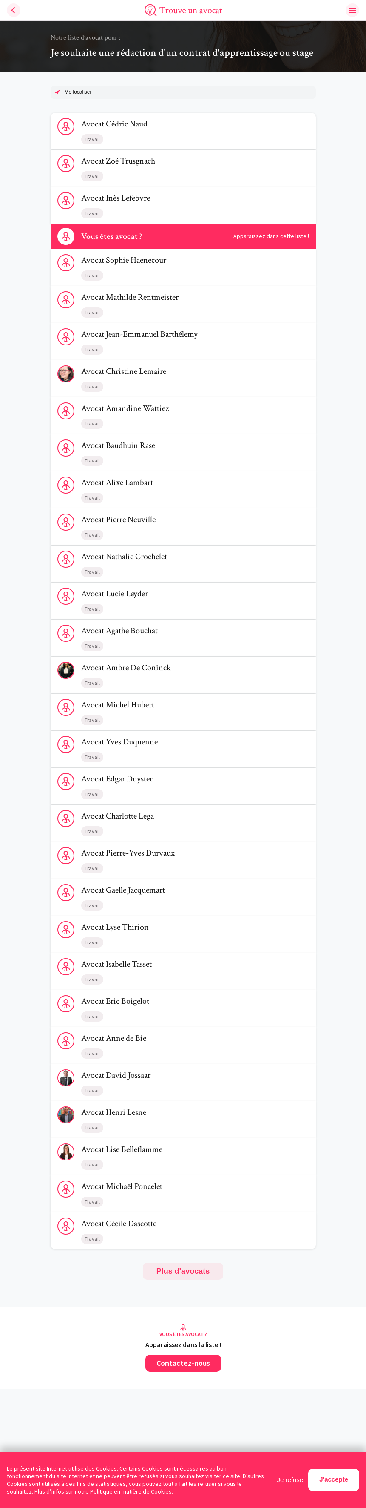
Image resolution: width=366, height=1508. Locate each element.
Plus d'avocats (183, 1271)
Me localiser (78, 92)
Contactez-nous (183, 1363)
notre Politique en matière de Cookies (123, 1491)
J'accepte (333, 1479)
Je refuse (290, 1479)
